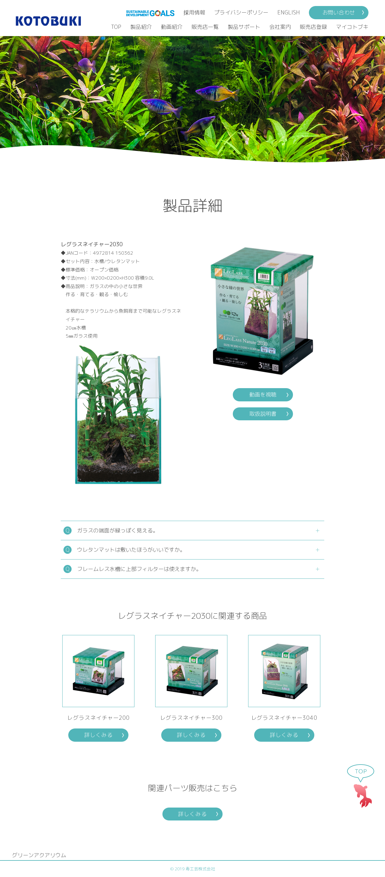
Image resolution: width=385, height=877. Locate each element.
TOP (116, 27)
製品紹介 (141, 27)
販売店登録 (313, 27)
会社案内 (280, 27)
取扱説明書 (262, 414)
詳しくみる (98, 735)
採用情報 (194, 12)
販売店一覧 (205, 27)
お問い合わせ (338, 12)
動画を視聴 (262, 394)
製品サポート (244, 27)
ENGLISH (288, 12)
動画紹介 (172, 27)
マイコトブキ (352, 27)
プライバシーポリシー (241, 12)
